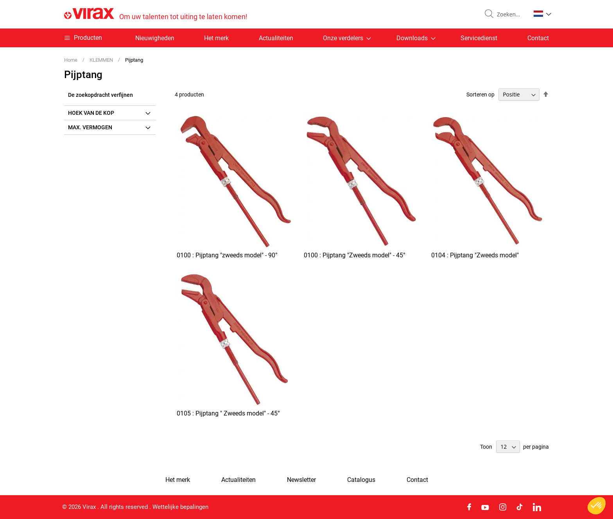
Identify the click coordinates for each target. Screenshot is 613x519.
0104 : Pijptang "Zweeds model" (475, 255)
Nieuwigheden (154, 38)
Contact (538, 38)
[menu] (306, 38)
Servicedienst (479, 38)
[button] (542, 14)
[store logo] (155, 14)
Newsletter (301, 479)
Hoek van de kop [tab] (91, 113)
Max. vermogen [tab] (90, 127)
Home (71, 60)
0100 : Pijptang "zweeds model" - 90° (227, 255)
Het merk (216, 38)
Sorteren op (480, 94)
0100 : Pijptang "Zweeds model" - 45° (354, 255)
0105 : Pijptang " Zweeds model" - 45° (228, 413)
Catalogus (361, 479)
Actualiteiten (276, 38)
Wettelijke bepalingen (180, 506)
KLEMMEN (102, 60)
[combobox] (510, 14)
